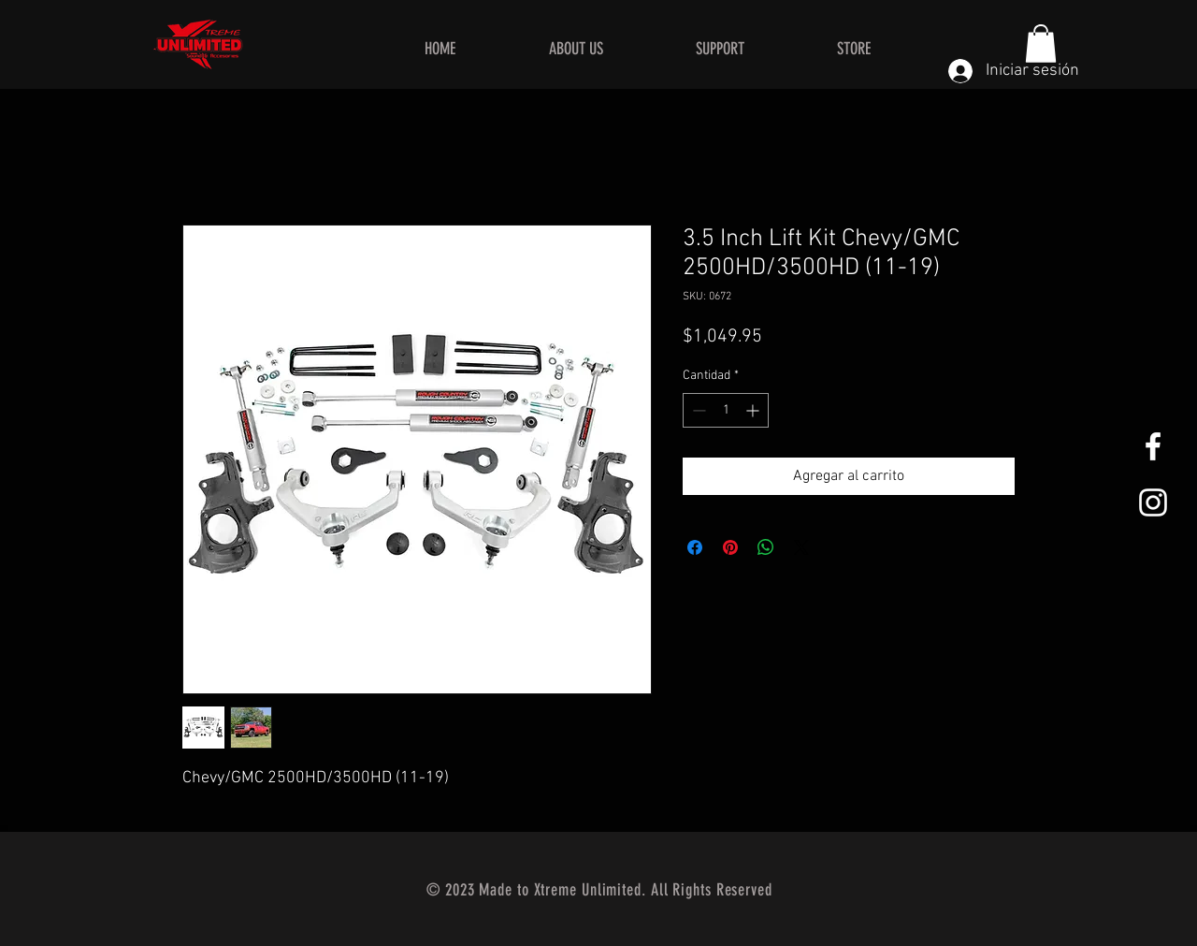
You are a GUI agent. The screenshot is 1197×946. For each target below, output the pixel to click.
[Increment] (754, 410)
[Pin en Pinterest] (730, 547)
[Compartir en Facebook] (695, 547)
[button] (1041, 43)
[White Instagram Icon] (1153, 502)
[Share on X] (801, 547)
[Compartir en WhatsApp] (766, 547)
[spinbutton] (726, 410)
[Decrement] (697, 410)
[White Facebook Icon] (1153, 446)
